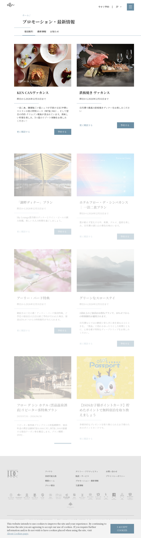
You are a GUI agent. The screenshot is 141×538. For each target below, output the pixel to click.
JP (118, 6)
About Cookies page (17, 533)
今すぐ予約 (103, 6)
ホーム (25, 15)
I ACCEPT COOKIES (122, 528)
